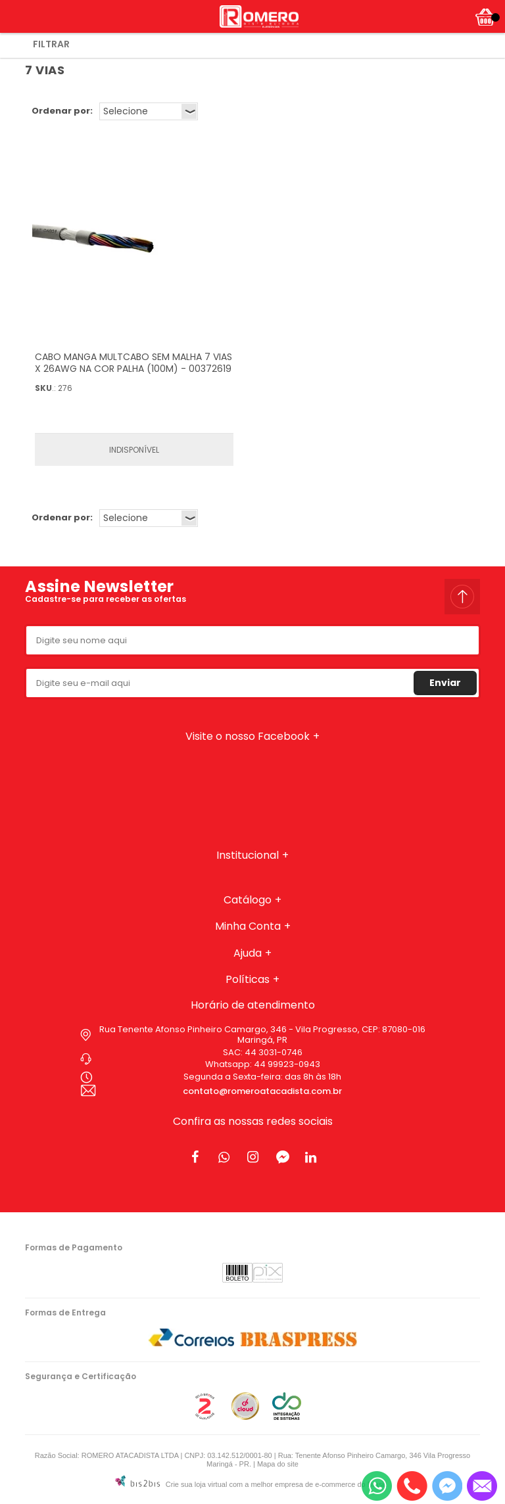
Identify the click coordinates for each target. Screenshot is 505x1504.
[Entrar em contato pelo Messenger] (447, 1486)
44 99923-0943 (287, 1064)
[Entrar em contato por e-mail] (482, 1486)
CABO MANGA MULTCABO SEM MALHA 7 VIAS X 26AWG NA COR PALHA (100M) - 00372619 (133, 362)
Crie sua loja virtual (197, 1484)
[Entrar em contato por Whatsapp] (377, 1486)
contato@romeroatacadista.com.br (262, 1091)
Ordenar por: (62, 110)
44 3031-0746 (273, 1052)
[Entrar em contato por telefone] (412, 1486)
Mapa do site (278, 1464)
